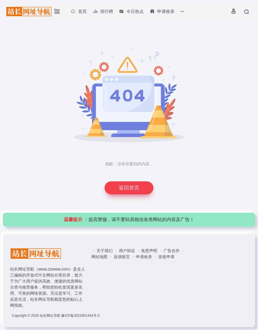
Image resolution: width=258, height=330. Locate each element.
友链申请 (166, 256)
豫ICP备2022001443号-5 (80, 316)
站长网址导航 (50, 316)
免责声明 (149, 250)
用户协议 (127, 250)
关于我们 (105, 250)
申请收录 (144, 256)
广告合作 (171, 250)
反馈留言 (122, 256)
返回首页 (129, 188)
